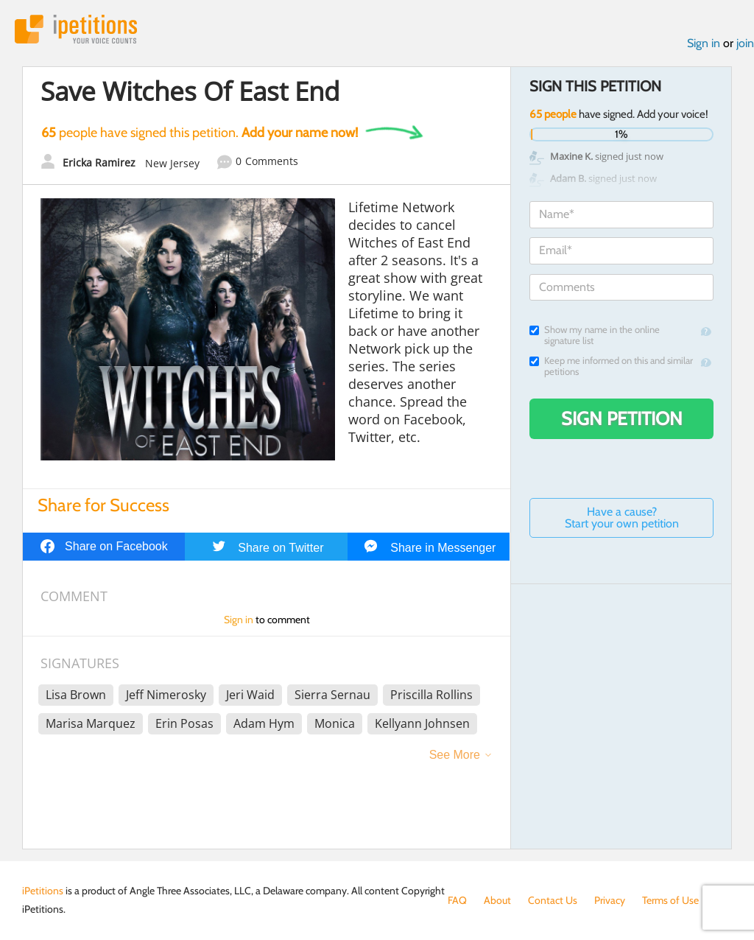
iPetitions (76, 29)
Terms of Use (670, 900)
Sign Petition (622, 418)
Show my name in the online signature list (594, 335)
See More (454, 754)
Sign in (703, 43)
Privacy (609, 900)
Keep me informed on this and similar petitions (611, 366)
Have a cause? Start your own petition (622, 517)
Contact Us (552, 900)
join (745, 43)
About (497, 900)
